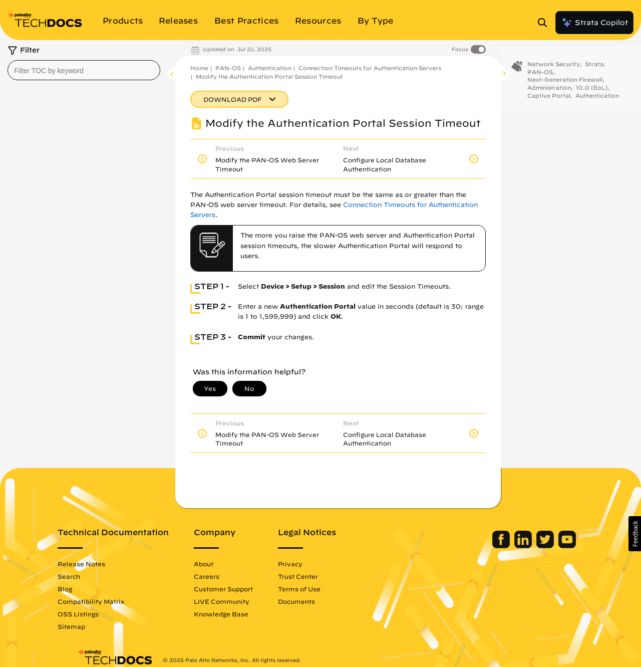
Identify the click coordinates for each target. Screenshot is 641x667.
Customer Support (243, 588)
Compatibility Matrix (111, 601)
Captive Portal (548, 100)
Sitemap (91, 626)
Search (89, 576)
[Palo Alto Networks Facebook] (482, 546)
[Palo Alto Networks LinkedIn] (504, 546)
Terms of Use (319, 588)
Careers (226, 576)
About (223, 563)
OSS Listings (98, 613)
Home (199, 68)
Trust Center (318, 576)
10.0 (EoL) (592, 92)
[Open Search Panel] (545, 22)
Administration (549, 92)
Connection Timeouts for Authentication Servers (369, 68)
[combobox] (84, 70)
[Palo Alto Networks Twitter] (526, 546)
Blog (85, 588)
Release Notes (101, 563)
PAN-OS (228, 68)
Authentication (269, 68)
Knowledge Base (241, 613)
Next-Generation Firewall (564, 84)
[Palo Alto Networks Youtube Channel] (547, 546)
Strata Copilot (594, 23)
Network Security (553, 69)
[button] (634, 533)
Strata (594, 69)
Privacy (310, 563)
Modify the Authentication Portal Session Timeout (269, 76)
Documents (316, 601)
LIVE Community (241, 601)
